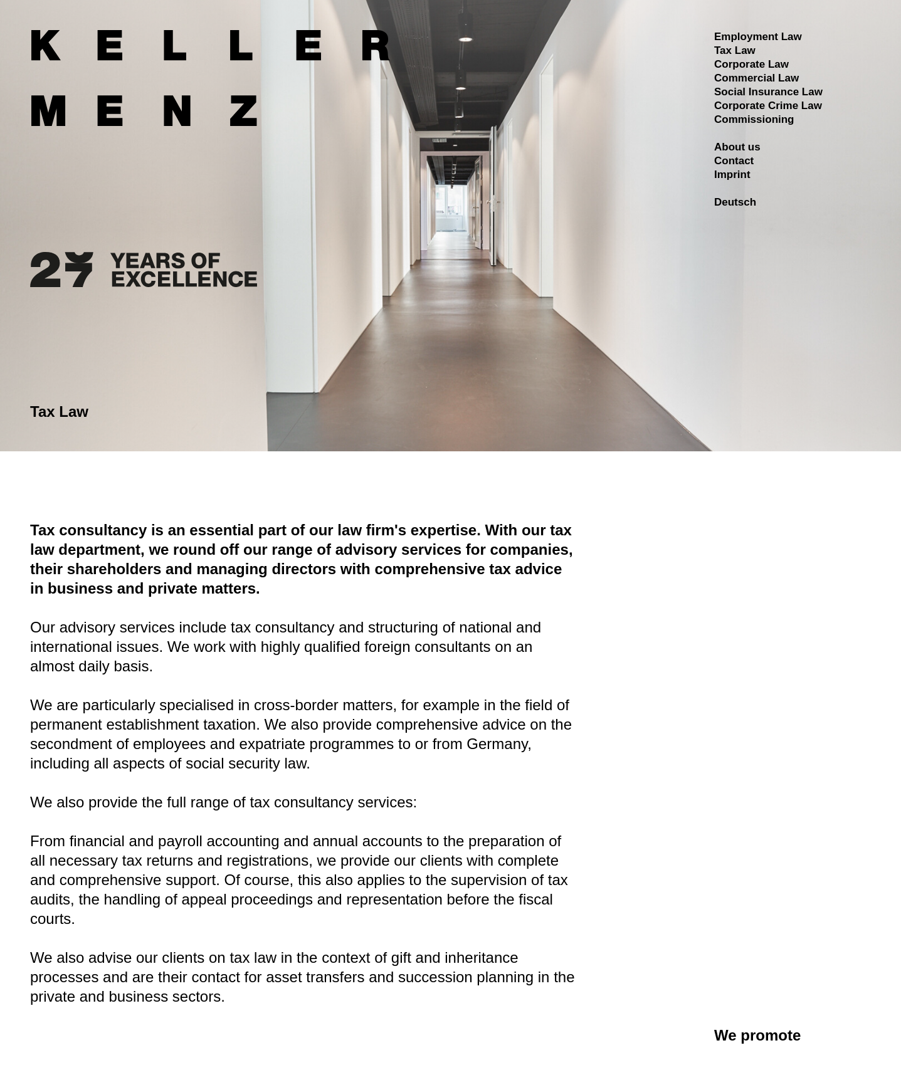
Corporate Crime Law (768, 106)
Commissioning (754, 119)
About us (737, 147)
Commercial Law (756, 78)
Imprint (732, 175)
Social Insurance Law (768, 92)
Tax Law (735, 50)
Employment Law (758, 37)
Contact (734, 161)
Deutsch (735, 202)
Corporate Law (751, 64)
